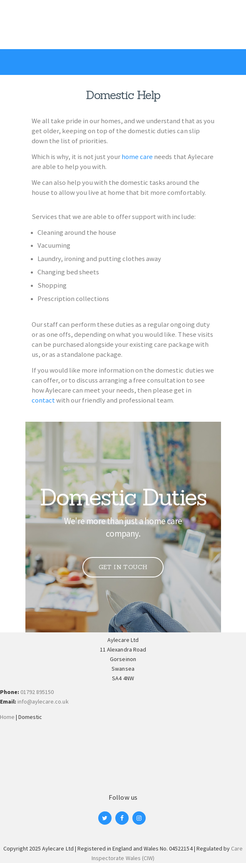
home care (137, 156)
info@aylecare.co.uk (42, 701)
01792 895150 (37, 692)
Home (7, 717)
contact (43, 400)
